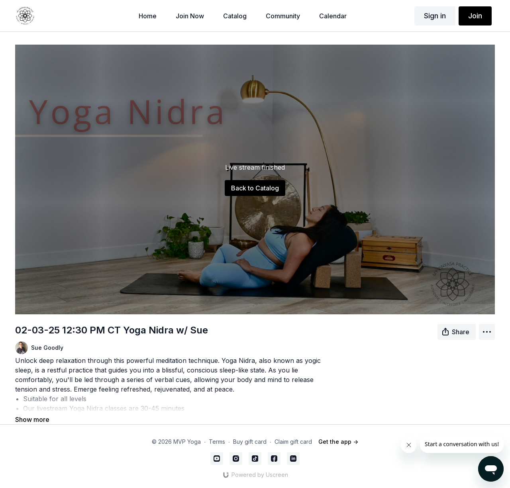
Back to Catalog (255, 188)
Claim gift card (293, 441)
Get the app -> (338, 441)
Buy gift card (250, 441)
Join (475, 16)
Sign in (435, 16)
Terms (217, 441)
